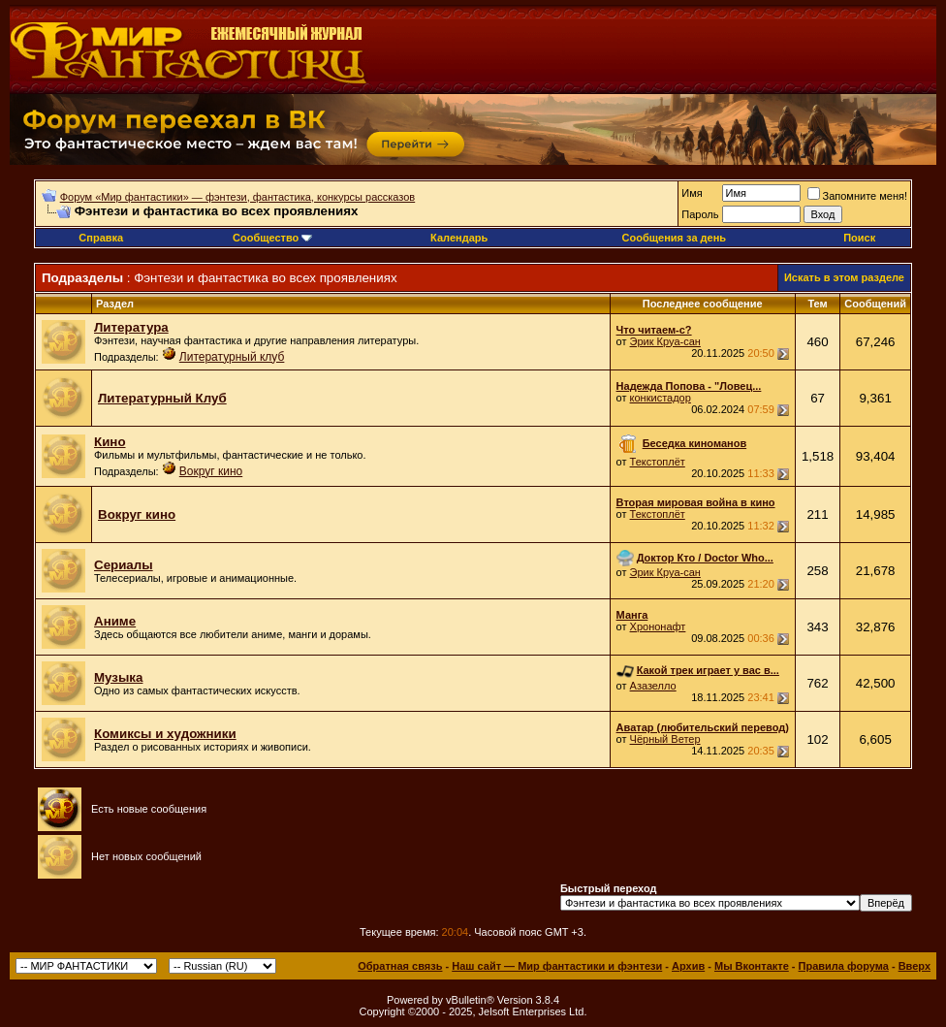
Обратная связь (400, 966)
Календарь (459, 237)
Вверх (914, 966)
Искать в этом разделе (844, 277)
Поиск (859, 237)
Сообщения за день (674, 237)
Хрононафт (658, 626)
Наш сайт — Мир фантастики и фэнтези (557, 966)
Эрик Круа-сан (665, 341)
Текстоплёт (657, 461)
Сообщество (272, 237)
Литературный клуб (232, 357)
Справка (101, 237)
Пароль (699, 214)
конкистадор (660, 397)
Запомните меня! (857, 196)
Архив (688, 966)
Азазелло (653, 685)
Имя (691, 193)
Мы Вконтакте (751, 966)
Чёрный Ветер (665, 739)
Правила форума (844, 966)
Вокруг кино (210, 471)
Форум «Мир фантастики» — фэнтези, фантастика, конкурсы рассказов (237, 197)
